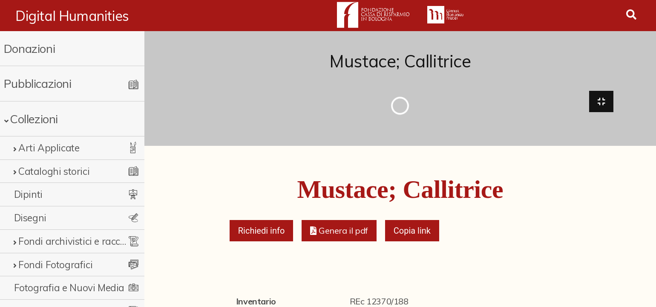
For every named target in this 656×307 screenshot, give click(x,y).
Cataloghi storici (53, 171)
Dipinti (28, 194)
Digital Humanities (72, 15)
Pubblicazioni (38, 83)
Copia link (412, 231)
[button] (339, 231)
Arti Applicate (48, 148)
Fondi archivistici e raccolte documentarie (74, 241)
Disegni (30, 217)
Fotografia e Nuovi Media (69, 287)
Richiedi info (261, 231)
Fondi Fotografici (55, 264)
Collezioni (34, 118)
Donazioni (29, 48)
